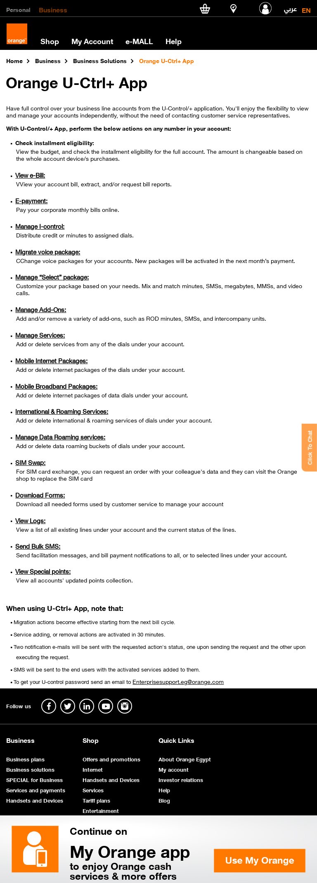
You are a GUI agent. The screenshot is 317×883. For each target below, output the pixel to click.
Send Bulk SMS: (37, 546)
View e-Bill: (30, 175)
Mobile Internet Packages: (51, 360)
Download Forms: (40, 494)
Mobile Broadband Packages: (56, 386)
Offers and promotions (111, 759)
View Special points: (43, 571)
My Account (92, 41)
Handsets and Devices (34, 800)
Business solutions (30, 769)
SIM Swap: (30, 462)
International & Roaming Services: (61, 411)
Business (53, 9)
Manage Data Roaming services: (60, 436)
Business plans (25, 759)
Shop (49, 41)
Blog (164, 800)
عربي (290, 7)
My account (173, 769)
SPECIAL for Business (34, 779)
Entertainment (101, 810)
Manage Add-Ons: (40, 309)
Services (93, 789)
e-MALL (139, 41)
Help (174, 41)
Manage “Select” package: (52, 276)
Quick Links (176, 740)
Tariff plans (96, 800)
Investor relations (180, 779)
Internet (93, 769)
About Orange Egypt (184, 759)
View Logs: (30, 520)
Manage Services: (40, 335)
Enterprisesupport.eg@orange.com (178, 681)
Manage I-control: (39, 226)
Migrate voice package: (47, 251)
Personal (18, 9)
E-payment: (31, 200)
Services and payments (35, 789)
